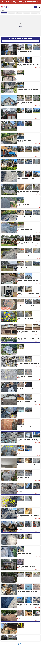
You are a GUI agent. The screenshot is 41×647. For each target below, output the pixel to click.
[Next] (22, 644)
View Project (37, 54)
